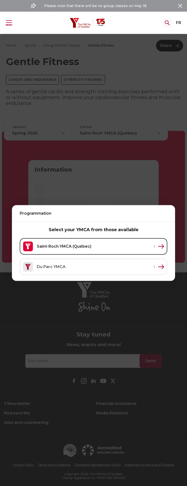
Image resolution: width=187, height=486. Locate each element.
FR (178, 22)
